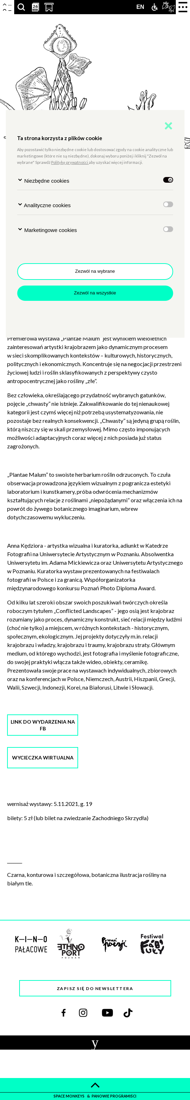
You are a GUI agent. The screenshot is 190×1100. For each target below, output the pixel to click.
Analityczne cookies (44, 204)
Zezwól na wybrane (95, 271)
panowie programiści (114, 1096)
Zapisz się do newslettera (95, 988)
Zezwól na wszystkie (95, 292)
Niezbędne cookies (43, 180)
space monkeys (69, 1096)
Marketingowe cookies (47, 229)
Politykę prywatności (70, 162)
